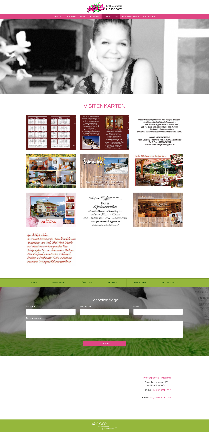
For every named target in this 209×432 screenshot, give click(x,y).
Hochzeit (71, 17)
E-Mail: (137, 306)
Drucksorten (111, 17)
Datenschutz (170, 283)
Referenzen (59, 283)
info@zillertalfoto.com (159, 397)
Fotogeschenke (130, 17)
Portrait (57, 17)
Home (34, 283)
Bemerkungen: (33, 318)
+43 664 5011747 (161, 390)
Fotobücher (149, 17)
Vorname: (31, 306)
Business (94, 17)
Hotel (83, 17)
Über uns (87, 283)
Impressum (140, 283)
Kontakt (113, 283)
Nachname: (86, 306)
